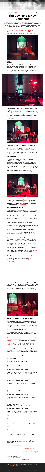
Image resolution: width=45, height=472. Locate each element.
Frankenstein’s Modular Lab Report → (31, 449)
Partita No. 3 (12, 343)
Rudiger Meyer (16, 12)
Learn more (17, 457)
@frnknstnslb (11, 468)
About (31, 0)
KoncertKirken (7, 23)
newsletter (36, 468)
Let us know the (11, 457)
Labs (25, 0)
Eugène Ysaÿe (15, 340)
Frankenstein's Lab (13, 464)
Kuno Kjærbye (14, 30)
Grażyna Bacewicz (23, 204)
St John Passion (13, 243)
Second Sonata (10, 344)
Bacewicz (24, 339)
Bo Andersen (28, 30)
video (28, 258)
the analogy (33, 233)
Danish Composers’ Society (23, 441)
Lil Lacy (23, 30)
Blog (28, 0)
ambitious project (23, 29)
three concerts (33, 33)
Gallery (36, 0)
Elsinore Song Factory (22, 403)
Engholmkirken (21, 364)
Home (8, 0)
